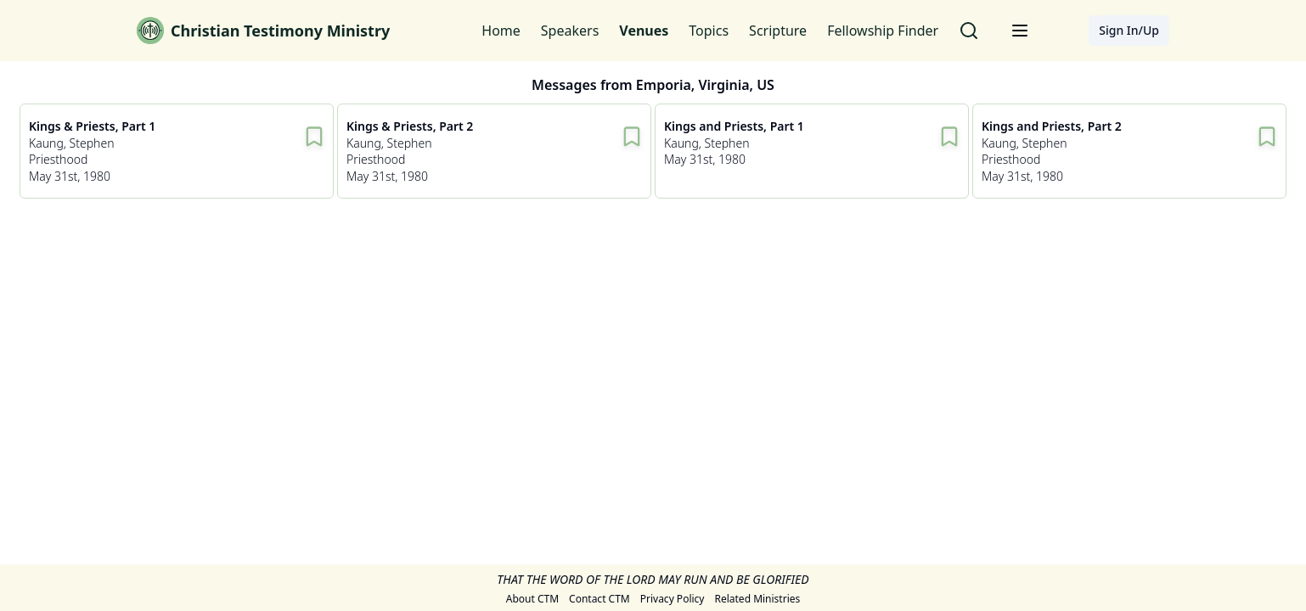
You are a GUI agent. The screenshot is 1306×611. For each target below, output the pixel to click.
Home (501, 30)
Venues (643, 30)
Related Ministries (757, 600)
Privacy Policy (672, 600)
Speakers (570, 30)
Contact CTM (599, 600)
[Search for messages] (969, 30)
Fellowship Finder (882, 30)
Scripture (778, 30)
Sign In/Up (1129, 30)
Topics (709, 30)
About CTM (532, 600)
